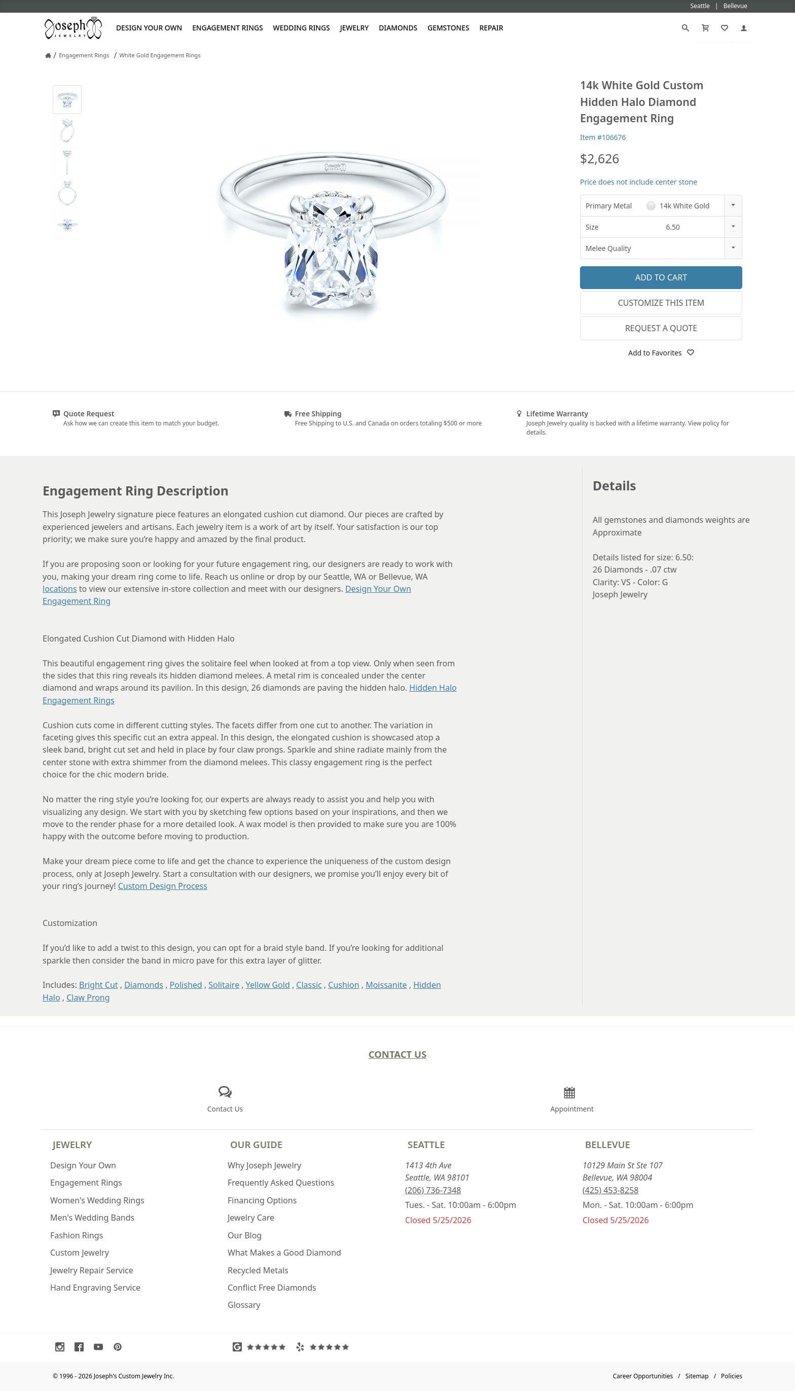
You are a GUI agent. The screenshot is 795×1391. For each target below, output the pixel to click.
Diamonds (398, 27)
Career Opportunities (643, 1376)
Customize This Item (661, 302)
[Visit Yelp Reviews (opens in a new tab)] (324, 1346)
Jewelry (354, 27)
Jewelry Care (251, 1217)
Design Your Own (149, 27)
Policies (731, 1376)
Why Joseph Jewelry (264, 1165)
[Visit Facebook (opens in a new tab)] (82, 1347)
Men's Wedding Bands (92, 1217)
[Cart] (705, 28)
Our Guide (256, 1144)
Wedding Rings (301, 27)
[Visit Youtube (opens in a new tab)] (101, 1347)
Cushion (343, 984)
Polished (186, 984)
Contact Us (398, 1054)
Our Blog (245, 1235)
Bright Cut (98, 984)
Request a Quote (661, 328)
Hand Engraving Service (95, 1287)
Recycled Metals (258, 1270)
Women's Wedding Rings (97, 1200)
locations (60, 588)
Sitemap (697, 1376)
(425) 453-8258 (610, 1190)
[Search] (685, 28)
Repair (491, 27)
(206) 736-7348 (433, 1190)
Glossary (244, 1304)
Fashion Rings (76, 1235)
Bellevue (607, 1144)
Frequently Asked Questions (281, 1182)
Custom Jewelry (79, 1252)
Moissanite (386, 984)
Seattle (426, 1144)
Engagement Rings (227, 27)
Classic (308, 984)
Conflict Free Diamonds (272, 1287)
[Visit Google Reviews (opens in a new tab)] (262, 1346)
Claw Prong (88, 997)
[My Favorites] (724, 28)
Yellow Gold (268, 984)
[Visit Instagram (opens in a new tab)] (62, 1347)
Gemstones (448, 27)
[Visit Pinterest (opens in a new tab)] (120, 1347)
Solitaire (223, 984)
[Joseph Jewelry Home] (48, 55)
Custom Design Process (162, 885)
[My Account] (743, 28)
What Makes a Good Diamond (284, 1252)
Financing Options (262, 1200)
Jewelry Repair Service (91, 1270)
